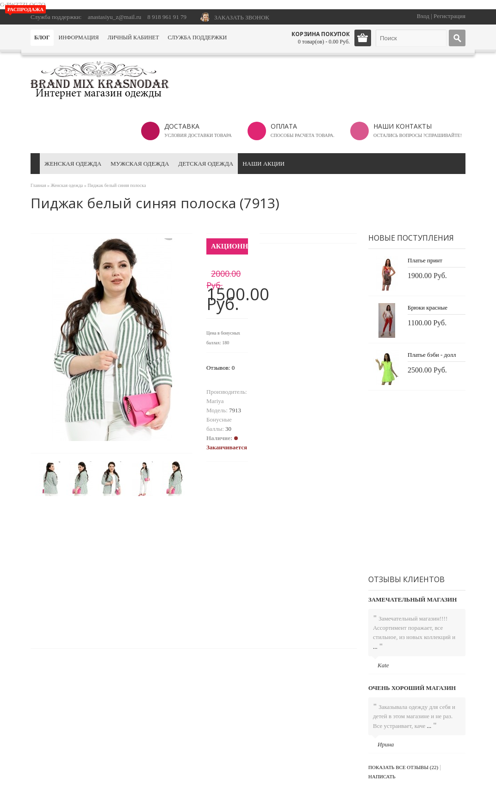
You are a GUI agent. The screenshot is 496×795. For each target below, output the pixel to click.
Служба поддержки (197, 37)
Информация (79, 37)
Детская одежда (205, 163)
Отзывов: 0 (220, 367)
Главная (38, 185)
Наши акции (263, 163)
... (375, 646)
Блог (42, 37)
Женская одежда (72, 163)
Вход (423, 15)
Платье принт (425, 260)
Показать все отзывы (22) (403, 767)
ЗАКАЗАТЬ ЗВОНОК (241, 17)
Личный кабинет (133, 37)
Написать (382, 776)
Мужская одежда (140, 163)
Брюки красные (427, 307)
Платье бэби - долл (432, 354)
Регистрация (449, 15)
